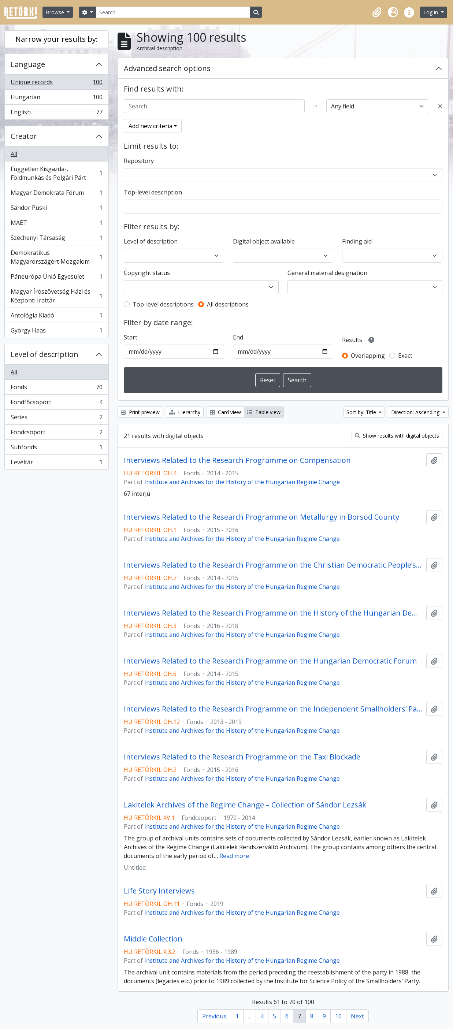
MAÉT (56, 224)
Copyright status (147, 273)
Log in (431, 12)
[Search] (173, 12)
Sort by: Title (362, 412)
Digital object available (264, 241)
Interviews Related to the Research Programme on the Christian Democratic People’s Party (273, 565)
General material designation (327, 273)
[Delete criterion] (440, 106)
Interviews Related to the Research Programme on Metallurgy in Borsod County (261, 517)
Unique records (56, 84)
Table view (264, 412)
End (238, 337)
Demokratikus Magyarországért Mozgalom (56, 257)
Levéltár (56, 463)
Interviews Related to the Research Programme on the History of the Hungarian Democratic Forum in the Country (273, 613)
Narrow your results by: (56, 39)
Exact (405, 356)
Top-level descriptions (163, 304)
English (56, 113)
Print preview (140, 412)
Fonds (56, 389)
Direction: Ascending (416, 412)
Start (130, 337)
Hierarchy (184, 412)
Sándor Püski (56, 209)
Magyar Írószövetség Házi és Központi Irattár (56, 295)
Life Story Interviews (159, 891)
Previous (214, 1016)
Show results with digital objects (397, 435)
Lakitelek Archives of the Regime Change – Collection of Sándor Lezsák (245, 804)
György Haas (56, 332)
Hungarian (56, 99)
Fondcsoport (56, 434)
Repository (139, 161)
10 (338, 1016)
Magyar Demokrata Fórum (56, 194)
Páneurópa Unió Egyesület (56, 278)
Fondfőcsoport (56, 404)
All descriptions (228, 304)
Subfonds (56, 449)
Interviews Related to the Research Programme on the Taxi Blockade (242, 757)
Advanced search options (167, 68)
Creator (24, 136)
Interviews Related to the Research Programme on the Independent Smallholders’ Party (273, 709)
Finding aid (357, 241)
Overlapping (368, 356)
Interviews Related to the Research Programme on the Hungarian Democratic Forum (270, 661)
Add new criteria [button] (150, 126)
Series (56, 419)
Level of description (44, 354)
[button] (377, 12)
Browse (56, 12)
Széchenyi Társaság (56, 239)
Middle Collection (153, 939)
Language (28, 64)
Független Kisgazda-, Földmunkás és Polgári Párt (56, 173)
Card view (225, 412)
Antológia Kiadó (56, 317)
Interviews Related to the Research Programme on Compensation (237, 460)
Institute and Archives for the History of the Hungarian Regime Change (242, 482)
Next (357, 1016)
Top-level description (153, 192)
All (14, 154)
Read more (234, 856)
